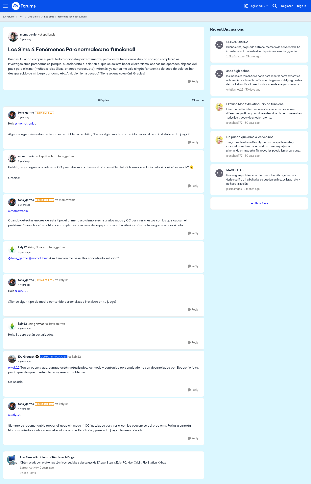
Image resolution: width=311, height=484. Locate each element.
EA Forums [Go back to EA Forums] (8, 16)
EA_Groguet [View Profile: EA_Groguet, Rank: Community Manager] (26, 356)
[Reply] (193, 81)
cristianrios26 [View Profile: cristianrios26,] (234, 89)
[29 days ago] (252, 56)
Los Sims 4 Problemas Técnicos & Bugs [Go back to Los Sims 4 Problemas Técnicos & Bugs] (65, 16)
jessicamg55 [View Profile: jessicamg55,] (234, 189)
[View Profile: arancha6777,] (219, 107)
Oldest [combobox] (198, 100)
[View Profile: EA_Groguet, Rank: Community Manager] (12, 359)
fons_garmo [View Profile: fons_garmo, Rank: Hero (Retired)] (26, 112)
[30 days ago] (252, 90)
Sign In (301, 6)
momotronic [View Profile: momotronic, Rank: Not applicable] (28, 34)
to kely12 (61, 280)
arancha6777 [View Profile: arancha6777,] (234, 122)
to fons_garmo (64, 156)
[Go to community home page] (24, 6)
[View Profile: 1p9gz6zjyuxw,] (219, 45)
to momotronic (65, 200)
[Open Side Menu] (5, 6)
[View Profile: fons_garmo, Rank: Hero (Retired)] (12, 115)
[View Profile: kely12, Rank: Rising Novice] (12, 249)
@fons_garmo (18, 258)
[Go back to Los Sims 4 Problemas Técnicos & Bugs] (93, 457)
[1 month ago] (251, 189)
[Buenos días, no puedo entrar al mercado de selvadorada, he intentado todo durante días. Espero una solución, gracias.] (264, 49)
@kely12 (20, 291)
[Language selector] (256, 6)
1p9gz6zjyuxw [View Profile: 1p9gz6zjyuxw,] (235, 56)
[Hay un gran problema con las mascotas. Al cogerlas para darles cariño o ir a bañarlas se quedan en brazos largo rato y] (264, 179)
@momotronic (25, 123)
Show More (259, 203)
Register (287, 6)
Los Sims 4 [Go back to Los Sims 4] (34, 16)
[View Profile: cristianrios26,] (219, 74)
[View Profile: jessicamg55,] (219, 173)
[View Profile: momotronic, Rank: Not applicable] (13, 37)
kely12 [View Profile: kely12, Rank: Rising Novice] (22, 247)
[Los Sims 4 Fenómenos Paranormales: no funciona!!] (36, 117)
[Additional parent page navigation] (21, 16)
